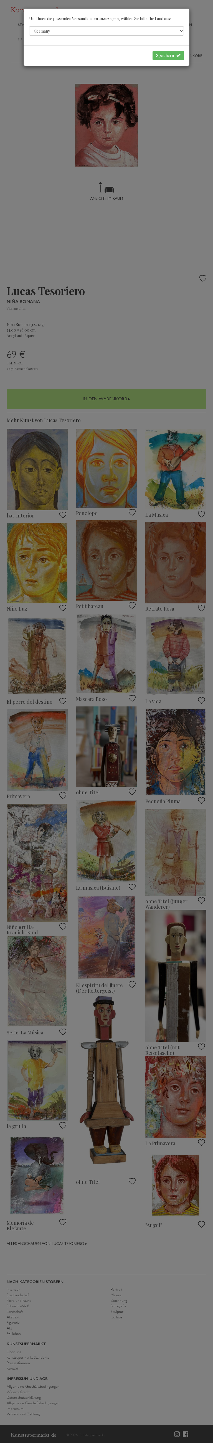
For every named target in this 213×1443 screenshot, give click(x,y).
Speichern (168, 55)
